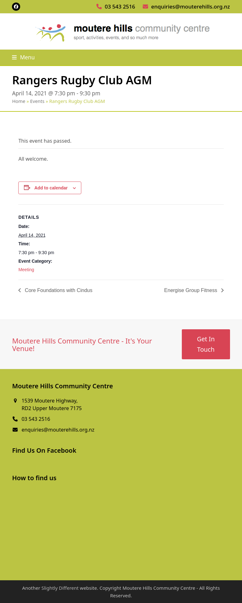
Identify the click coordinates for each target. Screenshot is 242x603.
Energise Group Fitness (191, 290)
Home (18, 101)
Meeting (26, 269)
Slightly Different (59, 588)
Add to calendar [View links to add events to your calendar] (51, 187)
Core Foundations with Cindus (57, 290)
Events (37, 101)
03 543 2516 (120, 6)
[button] (23, 57)
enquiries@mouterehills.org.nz (190, 6)
